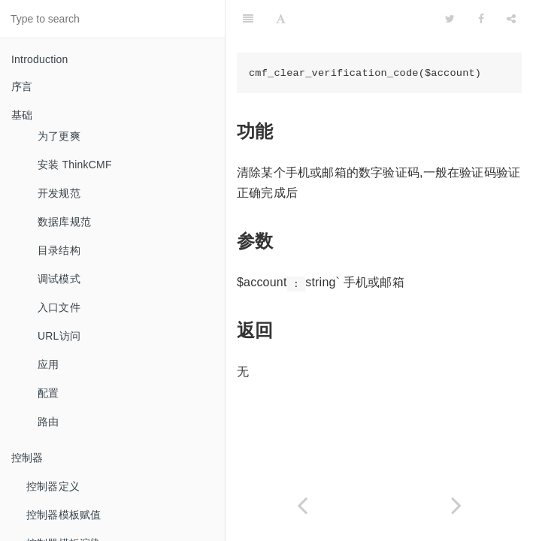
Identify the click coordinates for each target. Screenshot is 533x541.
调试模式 (59, 279)
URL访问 (59, 336)
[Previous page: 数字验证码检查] (303, 505)
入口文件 (59, 307)
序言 (21, 86)
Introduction (39, 59)
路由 (48, 422)
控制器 (27, 458)
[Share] (511, 19)
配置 (48, 393)
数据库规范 (64, 222)
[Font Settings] (281, 19)
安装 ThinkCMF (75, 165)
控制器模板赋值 (63, 515)
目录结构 (59, 250)
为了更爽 (59, 136)
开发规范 (59, 193)
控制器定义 (53, 486)
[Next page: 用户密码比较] (457, 505)
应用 (48, 364)
